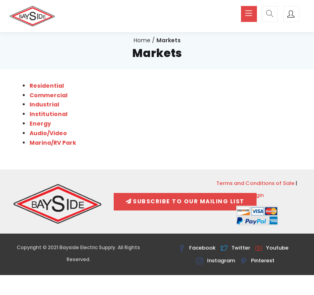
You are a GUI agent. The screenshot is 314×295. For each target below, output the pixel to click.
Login (257, 195)
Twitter (235, 248)
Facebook (196, 248)
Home (142, 40)
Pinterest (257, 260)
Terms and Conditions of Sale (255, 183)
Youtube (271, 248)
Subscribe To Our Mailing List (185, 201)
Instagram (215, 260)
